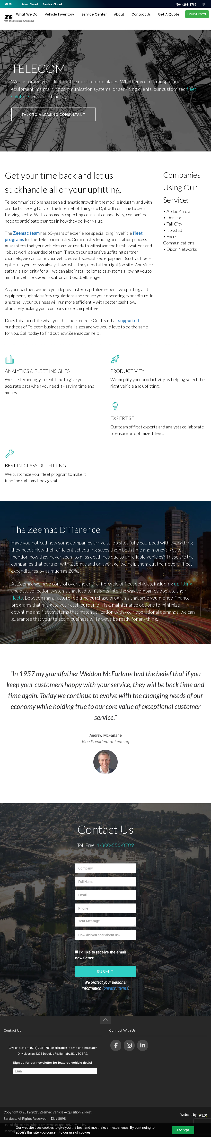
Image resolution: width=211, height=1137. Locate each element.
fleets (17, 598)
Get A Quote (168, 18)
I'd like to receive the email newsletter (100, 955)
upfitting (183, 583)
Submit (105, 971)
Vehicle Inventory (59, 18)
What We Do (26, 18)
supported (128, 320)
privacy (109, 988)
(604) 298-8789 (186, 4)
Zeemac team (26, 233)
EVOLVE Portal (197, 18)
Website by (193, 1115)
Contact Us (141, 18)
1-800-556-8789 (115, 845)
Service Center (94, 18)
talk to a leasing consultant (53, 114)
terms (123, 988)
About (119, 18)
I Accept (183, 1130)
